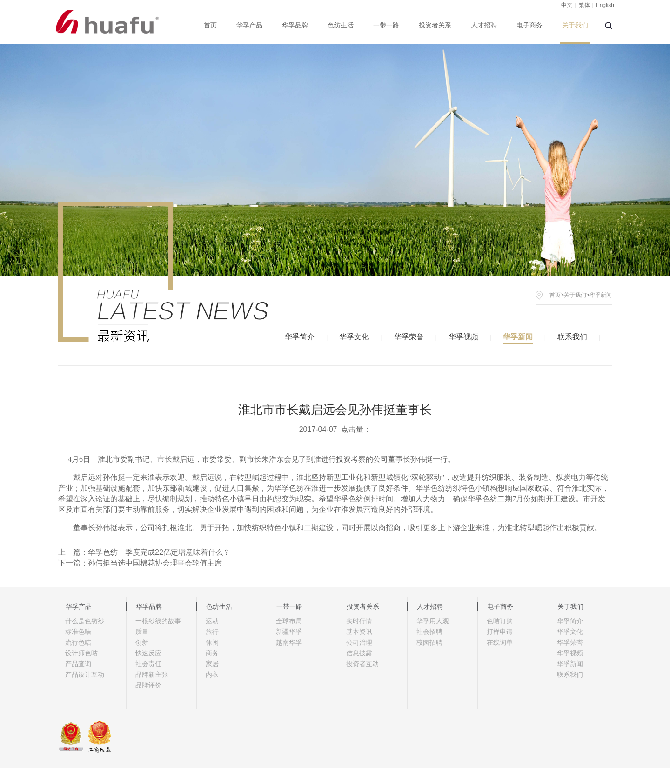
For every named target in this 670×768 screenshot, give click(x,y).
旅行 (212, 631)
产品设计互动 (84, 674)
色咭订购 (500, 621)
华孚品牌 (295, 25)
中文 (566, 5)
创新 (141, 642)
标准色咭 (78, 631)
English (605, 5)
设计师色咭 (81, 653)
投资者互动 (362, 663)
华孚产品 (249, 25)
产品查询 (78, 663)
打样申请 (500, 631)
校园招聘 (429, 642)
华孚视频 (463, 337)
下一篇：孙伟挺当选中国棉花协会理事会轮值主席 (140, 563)
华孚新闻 (518, 337)
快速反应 (148, 653)
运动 (212, 621)
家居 (212, 663)
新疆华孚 (289, 631)
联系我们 (572, 337)
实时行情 (359, 621)
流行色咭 (78, 642)
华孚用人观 (432, 621)
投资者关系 (435, 25)
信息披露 (359, 653)
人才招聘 (484, 25)
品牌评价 (148, 685)
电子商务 (529, 25)
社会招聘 (429, 631)
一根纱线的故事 (158, 621)
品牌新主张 (151, 674)
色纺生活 (341, 25)
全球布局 (289, 621)
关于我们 (575, 25)
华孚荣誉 (409, 337)
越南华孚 (289, 642)
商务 (212, 653)
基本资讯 (359, 631)
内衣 (212, 674)
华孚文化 (354, 337)
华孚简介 (300, 337)
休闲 (212, 642)
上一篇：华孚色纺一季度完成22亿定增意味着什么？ (144, 552)
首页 (210, 25)
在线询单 (500, 642)
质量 (141, 631)
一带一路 (386, 25)
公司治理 (359, 642)
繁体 (584, 5)
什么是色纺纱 (84, 621)
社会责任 (148, 663)
